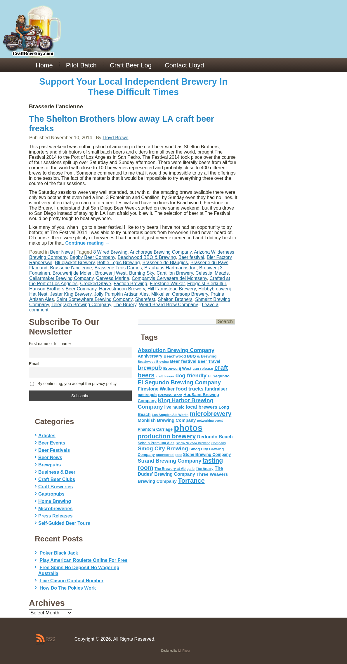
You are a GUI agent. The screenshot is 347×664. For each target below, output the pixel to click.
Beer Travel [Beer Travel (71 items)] (209, 361)
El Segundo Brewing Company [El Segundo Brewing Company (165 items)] (179, 382)
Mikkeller (160, 294)
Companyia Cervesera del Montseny (169, 278)
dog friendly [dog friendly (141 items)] (191, 375)
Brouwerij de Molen (73, 273)
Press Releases (55, 515)
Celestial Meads (212, 273)
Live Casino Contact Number (71, 580)
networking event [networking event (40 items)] (210, 420)
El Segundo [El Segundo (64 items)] (219, 376)
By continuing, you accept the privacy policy (73, 383)
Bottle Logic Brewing (118, 262)
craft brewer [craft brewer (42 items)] (165, 376)
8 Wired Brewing (110, 252)
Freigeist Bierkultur (206, 283)
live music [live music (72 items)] (174, 407)
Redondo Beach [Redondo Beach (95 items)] (215, 436)
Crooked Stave (95, 283)
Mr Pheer (184, 650)
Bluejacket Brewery (75, 262)
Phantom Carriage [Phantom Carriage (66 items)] (155, 429)
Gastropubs (51, 494)
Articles (46, 435)
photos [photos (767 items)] (188, 428)
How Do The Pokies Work (67, 587)
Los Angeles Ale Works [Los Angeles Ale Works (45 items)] (170, 414)
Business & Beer (56, 472)
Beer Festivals (54, 450)
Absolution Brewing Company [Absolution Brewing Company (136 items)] (176, 350)
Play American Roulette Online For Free (83, 560)
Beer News (61, 252)
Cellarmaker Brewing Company (61, 278)
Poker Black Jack (58, 552)
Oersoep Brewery (190, 294)
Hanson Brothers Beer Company (62, 288)
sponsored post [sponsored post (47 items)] (169, 454)
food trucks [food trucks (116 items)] (190, 389)
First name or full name (50, 343)
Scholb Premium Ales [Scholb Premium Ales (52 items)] (156, 443)
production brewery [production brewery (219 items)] (167, 436)
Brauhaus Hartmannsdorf (170, 267)
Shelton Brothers (175, 299)
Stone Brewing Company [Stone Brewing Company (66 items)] (207, 454)
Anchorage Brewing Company (161, 252)
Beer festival (191, 257)
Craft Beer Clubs (56, 479)
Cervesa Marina (112, 278)
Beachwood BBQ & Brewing (147, 257)
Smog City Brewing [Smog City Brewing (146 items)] (163, 448)
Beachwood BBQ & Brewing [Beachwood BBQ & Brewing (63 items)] (190, 356)
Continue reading (87, 242)
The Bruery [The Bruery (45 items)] (205, 468)
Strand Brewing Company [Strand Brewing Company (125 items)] (170, 461)
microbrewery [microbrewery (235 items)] (211, 413)
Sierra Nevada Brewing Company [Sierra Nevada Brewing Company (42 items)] (201, 443)
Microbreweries (55, 508)
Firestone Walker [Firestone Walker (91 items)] (156, 388)
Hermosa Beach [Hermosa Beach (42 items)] (170, 395)
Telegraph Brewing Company (81, 304)
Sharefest (145, 299)
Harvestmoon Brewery (122, 288)
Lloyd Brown (115, 137)
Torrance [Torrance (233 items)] (191, 480)
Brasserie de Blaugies (165, 262)
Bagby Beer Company (92, 257)
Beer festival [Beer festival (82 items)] (183, 361)
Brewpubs (49, 464)
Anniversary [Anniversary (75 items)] (150, 356)
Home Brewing (54, 501)
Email (34, 363)
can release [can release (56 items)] (203, 368)
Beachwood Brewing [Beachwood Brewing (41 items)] (153, 361)
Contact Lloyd (184, 65)
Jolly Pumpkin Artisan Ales (121, 294)
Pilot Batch (81, 65)
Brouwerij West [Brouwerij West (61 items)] (177, 368)
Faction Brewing (130, 283)
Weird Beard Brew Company (168, 304)
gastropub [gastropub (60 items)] (147, 395)
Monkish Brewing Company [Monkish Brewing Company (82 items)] (167, 420)
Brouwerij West (110, 273)
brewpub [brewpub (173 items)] (150, 368)
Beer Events (51, 442)
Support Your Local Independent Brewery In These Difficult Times (133, 86)
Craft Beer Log (131, 65)
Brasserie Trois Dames (118, 267)
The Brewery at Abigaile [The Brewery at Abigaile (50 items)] (175, 469)
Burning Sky (141, 273)
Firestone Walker (167, 283)
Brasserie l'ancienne (71, 267)
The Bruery (125, 304)
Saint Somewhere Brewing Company (94, 299)
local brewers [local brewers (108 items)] (201, 407)
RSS (50, 639)
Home (44, 65)
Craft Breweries (55, 486)
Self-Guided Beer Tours (64, 523)
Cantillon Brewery (175, 273)
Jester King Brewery (70, 294)
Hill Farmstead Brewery (172, 288)
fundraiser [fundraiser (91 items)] (216, 388)
